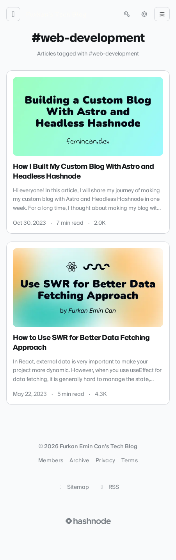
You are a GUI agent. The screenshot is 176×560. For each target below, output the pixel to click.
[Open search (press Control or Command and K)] (127, 14)
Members (50, 460)
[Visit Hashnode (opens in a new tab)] (88, 521)
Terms (129, 460)
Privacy (105, 460)
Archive (79, 460)
